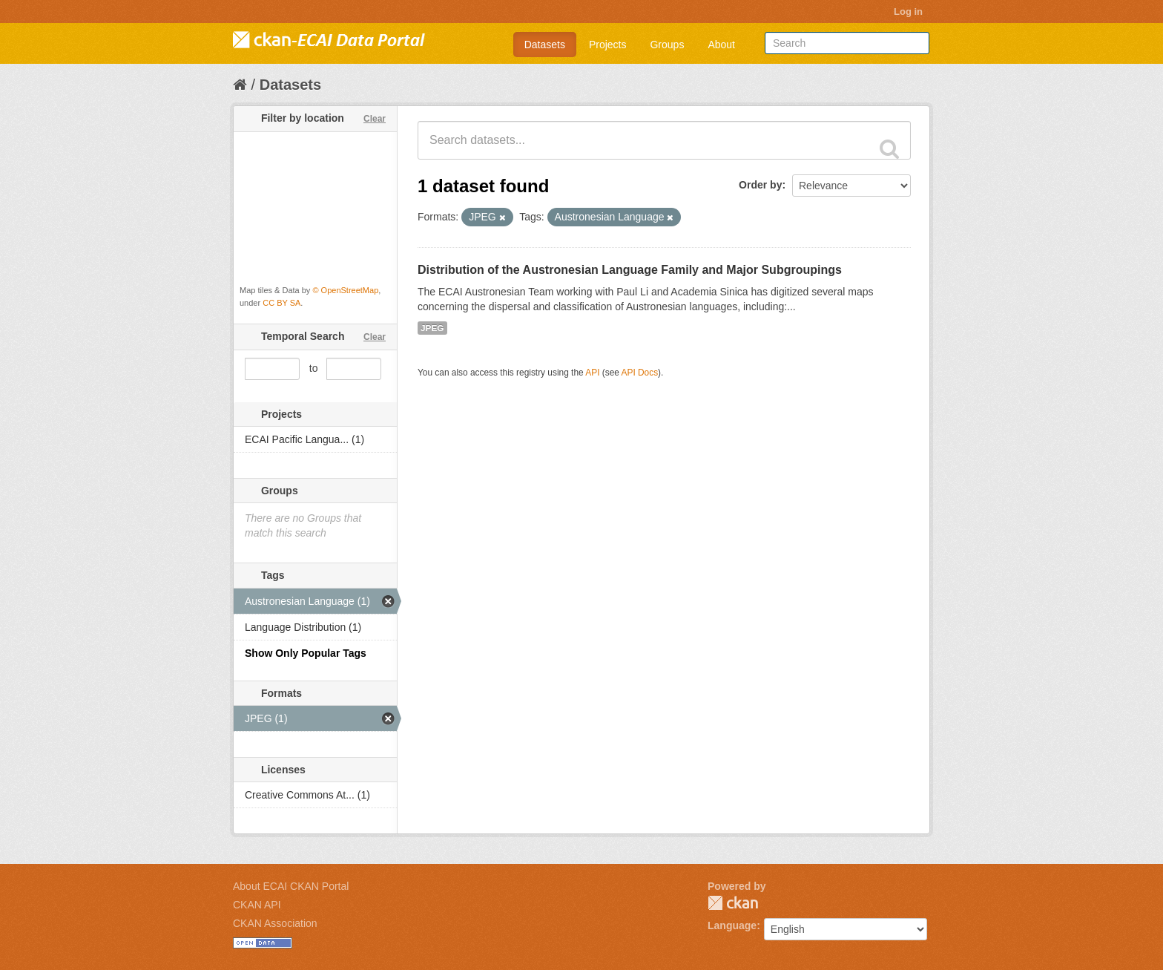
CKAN (733, 903)
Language (732, 925)
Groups (667, 44)
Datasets (544, 44)
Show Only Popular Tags (305, 653)
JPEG (432, 328)
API (592, 372)
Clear (374, 119)
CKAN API (257, 905)
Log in (908, 11)
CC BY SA (281, 302)
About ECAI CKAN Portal (291, 886)
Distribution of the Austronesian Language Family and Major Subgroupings (630, 269)
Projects (608, 44)
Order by (760, 185)
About (721, 44)
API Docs (640, 372)
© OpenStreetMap (345, 290)
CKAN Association (275, 923)
